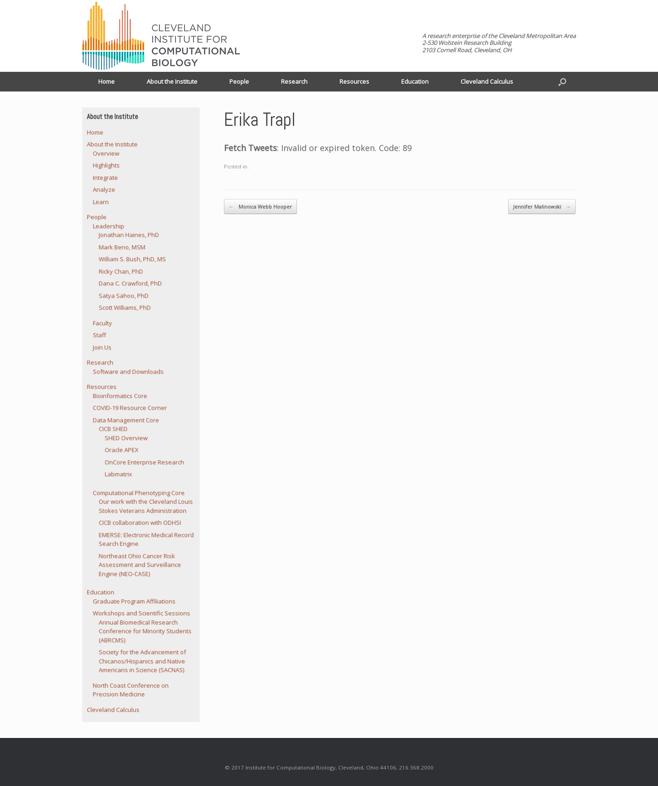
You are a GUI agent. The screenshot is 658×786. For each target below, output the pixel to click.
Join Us (102, 347)
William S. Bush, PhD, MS (132, 259)
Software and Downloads (128, 371)
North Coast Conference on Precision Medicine (131, 690)
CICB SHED (113, 429)
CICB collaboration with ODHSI (140, 522)
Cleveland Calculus (487, 81)
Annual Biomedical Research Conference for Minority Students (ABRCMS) (145, 631)
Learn (101, 202)
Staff (99, 335)
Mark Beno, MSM (122, 247)
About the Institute (172, 81)
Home (106, 81)
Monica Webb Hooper (260, 206)
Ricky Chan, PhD (121, 271)
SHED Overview (126, 438)
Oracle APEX (121, 450)
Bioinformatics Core (120, 396)
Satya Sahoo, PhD (124, 295)
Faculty (102, 323)
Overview (106, 153)
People (239, 81)
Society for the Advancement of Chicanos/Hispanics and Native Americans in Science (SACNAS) (142, 661)
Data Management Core (126, 420)
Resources (354, 81)
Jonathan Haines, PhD (129, 235)
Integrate (105, 177)
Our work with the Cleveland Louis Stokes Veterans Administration (146, 506)
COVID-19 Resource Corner (130, 408)
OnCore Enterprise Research (144, 462)
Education (415, 81)
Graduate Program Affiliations (134, 601)
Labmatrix (118, 474)
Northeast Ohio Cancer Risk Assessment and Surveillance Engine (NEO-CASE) (140, 565)
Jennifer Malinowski (542, 206)
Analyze (104, 189)
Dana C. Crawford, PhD (130, 283)
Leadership (108, 226)
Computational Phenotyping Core (139, 493)
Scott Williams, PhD (125, 307)
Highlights (106, 165)
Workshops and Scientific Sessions (141, 613)
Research (294, 81)
